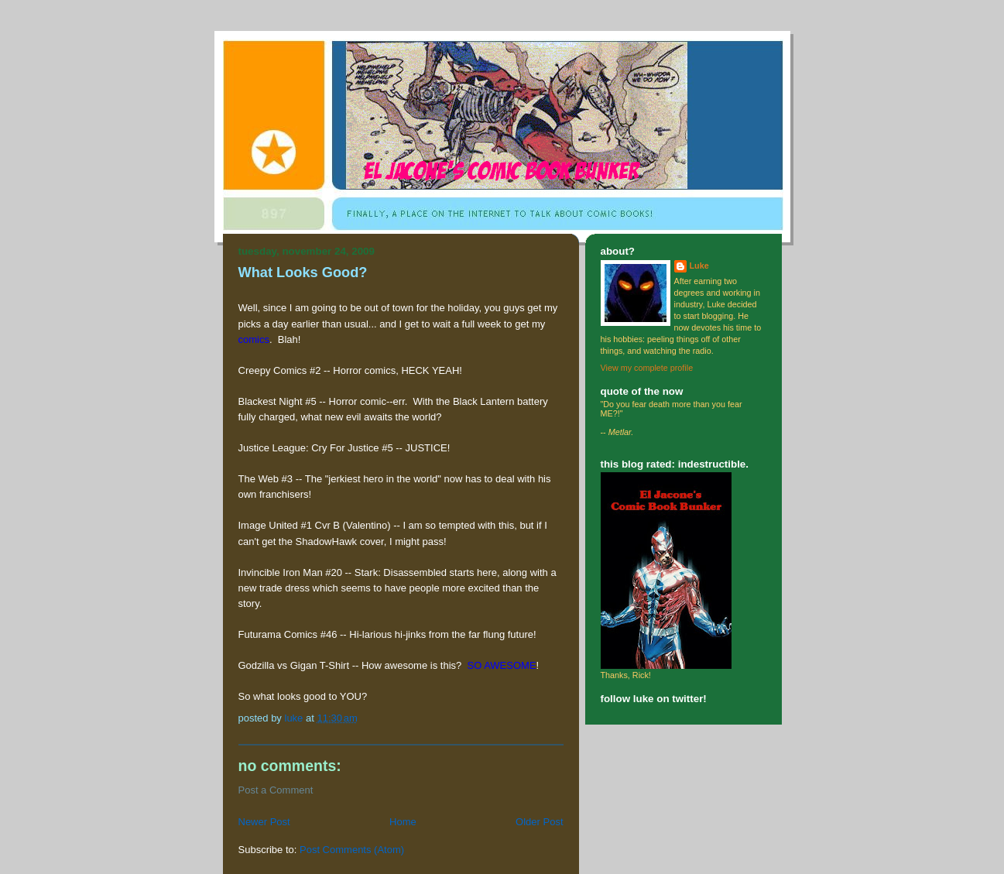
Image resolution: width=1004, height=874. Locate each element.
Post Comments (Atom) (352, 849)
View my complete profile (647, 367)
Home (402, 822)
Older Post (539, 822)
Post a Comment (276, 790)
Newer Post (264, 822)
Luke (699, 265)
